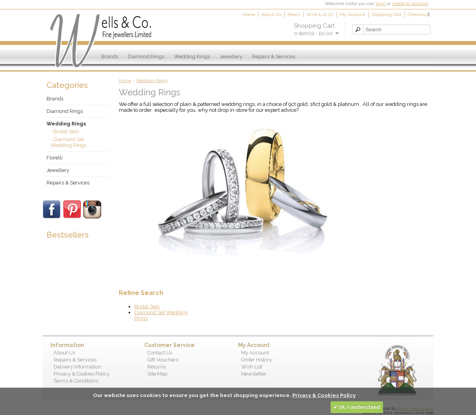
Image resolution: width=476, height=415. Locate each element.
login (381, 3)
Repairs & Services (273, 56)
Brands (109, 56)
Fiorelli (55, 158)
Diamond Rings (146, 56)
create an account (410, 3)
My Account (352, 14)
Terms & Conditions (76, 381)
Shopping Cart (386, 14)
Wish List (251, 367)
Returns (156, 367)
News (294, 14)
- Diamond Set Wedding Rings (68, 142)
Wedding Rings (192, 56)
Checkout (418, 14)
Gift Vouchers (162, 360)
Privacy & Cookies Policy (81, 374)
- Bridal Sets (64, 131)
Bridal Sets (146, 306)
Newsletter (254, 374)
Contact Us (159, 353)
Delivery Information (77, 367)
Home (248, 14)
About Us (271, 14)
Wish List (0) (319, 14)
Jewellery (231, 56)
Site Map (157, 374)
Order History (256, 360)
